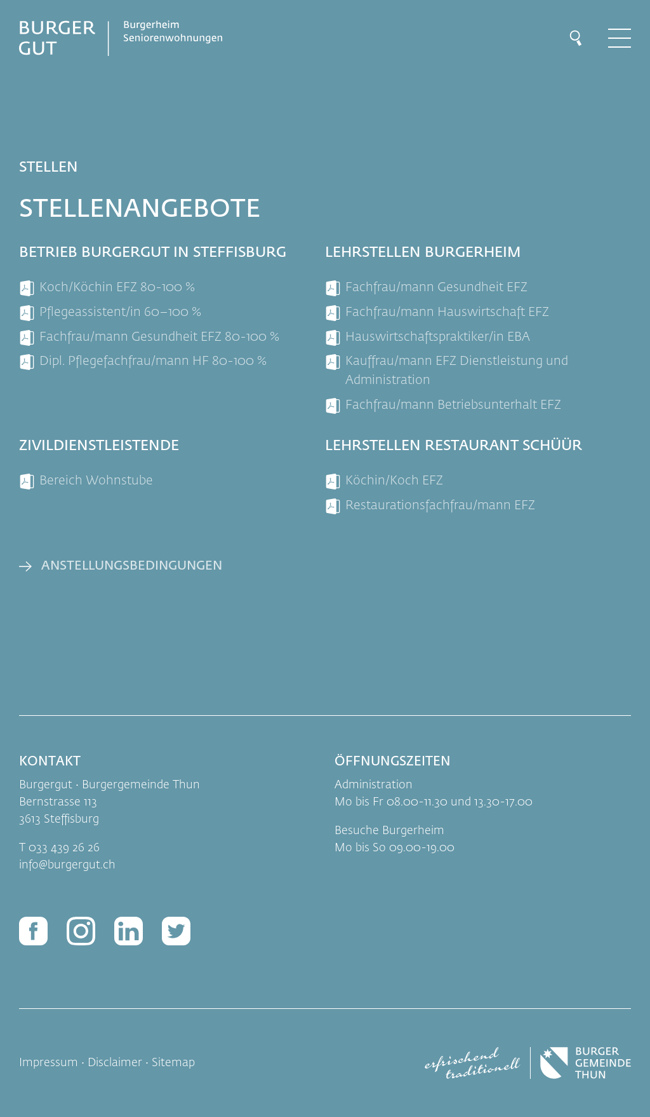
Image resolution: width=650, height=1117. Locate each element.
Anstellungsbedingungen (131, 566)
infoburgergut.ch (67, 865)
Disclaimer (115, 1063)
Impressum (48, 1063)
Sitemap (173, 1063)
